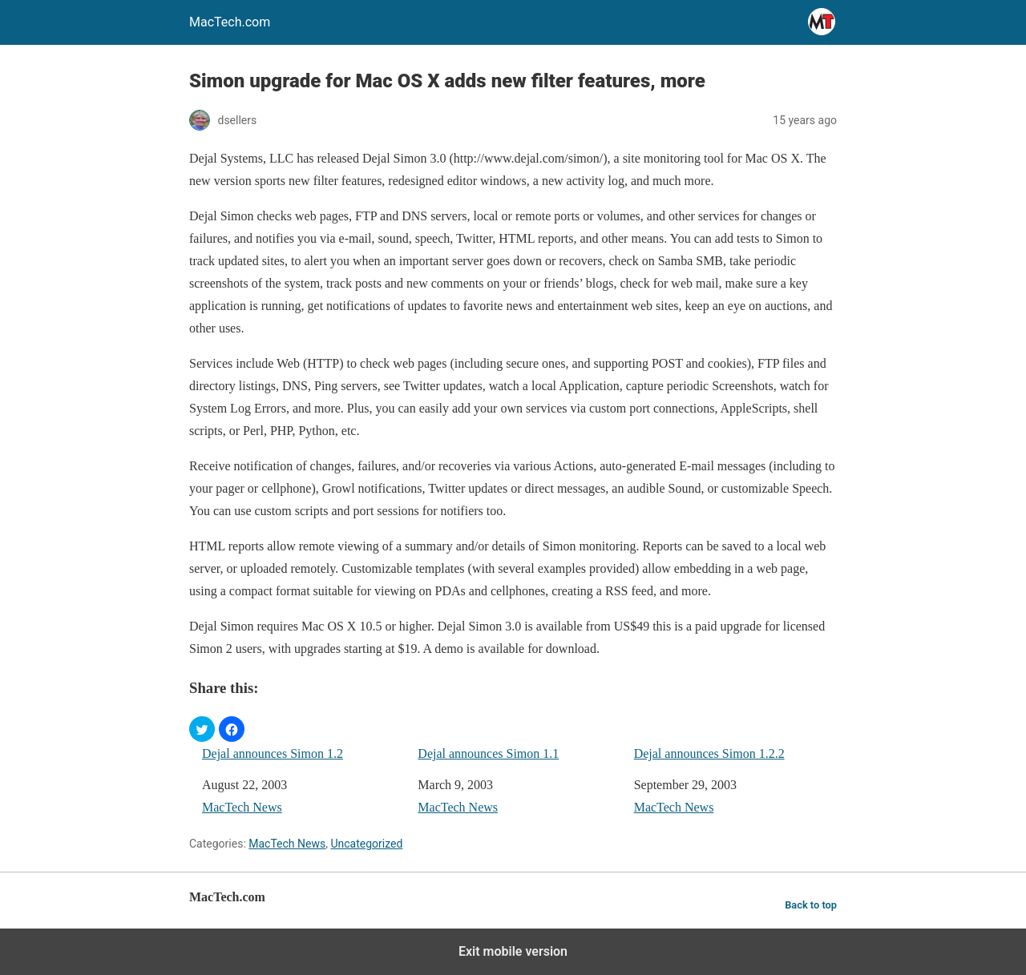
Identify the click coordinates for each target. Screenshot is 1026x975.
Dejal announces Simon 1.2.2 (709, 753)
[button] (202, 729)
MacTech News (242, 807)
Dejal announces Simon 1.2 (272, 753)
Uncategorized (366, 843)
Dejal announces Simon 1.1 (488, 753)
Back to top (811, 905)
